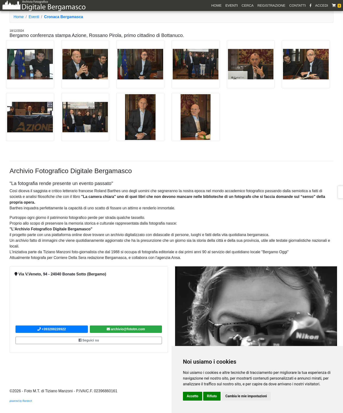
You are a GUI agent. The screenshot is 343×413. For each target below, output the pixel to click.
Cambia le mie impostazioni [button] (246, 396)
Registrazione (271, 5)
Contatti (297, 5)
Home (216, 5)
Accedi (321, 5)
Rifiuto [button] (212, 396)
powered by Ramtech (21, 401)
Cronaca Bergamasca (63, 17)
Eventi (231, 5)
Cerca (247, 5)
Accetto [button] (192, 396)
